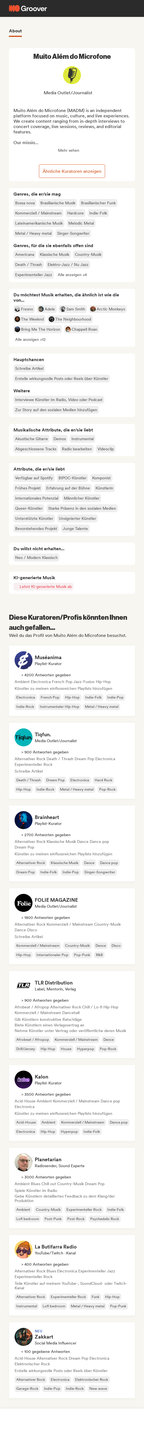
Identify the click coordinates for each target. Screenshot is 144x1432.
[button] (72, 275)
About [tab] (15, 30)
